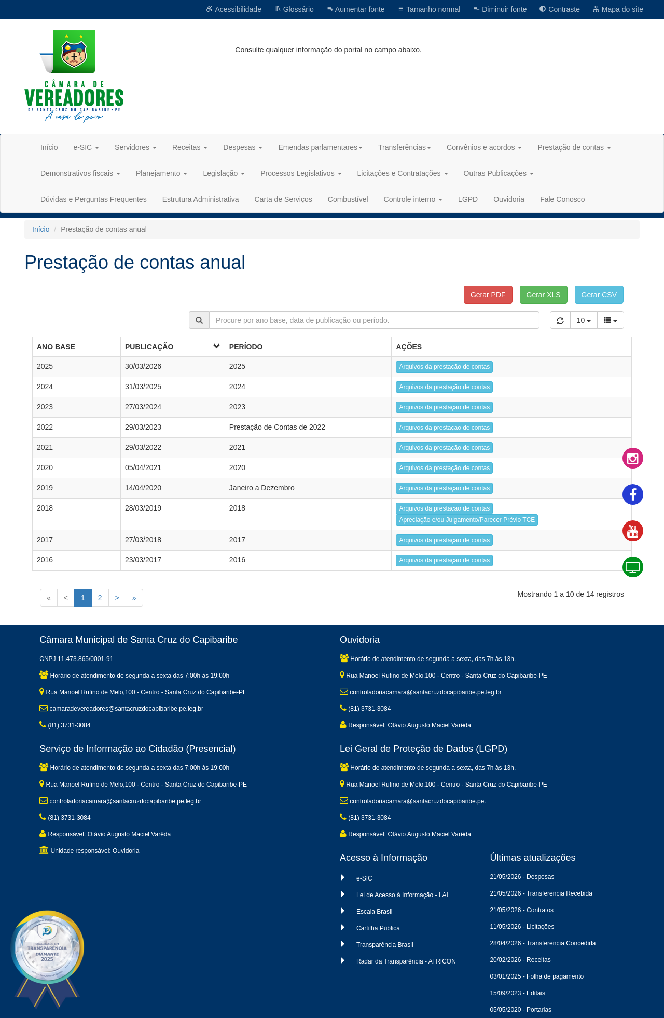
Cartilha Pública (378, 928)
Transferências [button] (404, 147)
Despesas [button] (242, 147)
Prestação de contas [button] (574, 147)
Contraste (559, 9)
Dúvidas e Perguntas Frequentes (93, 199)
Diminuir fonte (500, 9)
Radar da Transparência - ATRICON (406, 961)
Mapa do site (617, 9)
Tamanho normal (428, 9)
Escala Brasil (374, 911)
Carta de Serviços (283, 199)
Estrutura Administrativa (200, 199)
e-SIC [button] (86, 147)
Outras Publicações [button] (499, 173)
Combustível (348, 199)
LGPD (468, 199)
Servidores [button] (136, 147)
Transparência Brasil (384, 944)
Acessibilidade (233, 9)
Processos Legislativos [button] (300, 173)
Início (49, 147)
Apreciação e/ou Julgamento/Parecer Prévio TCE (467, 520)
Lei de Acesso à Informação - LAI (402, 895)
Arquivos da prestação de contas (444, 366)
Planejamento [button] (162, 173)
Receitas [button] (190, 147)
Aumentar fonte (355, 9)
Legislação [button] (224, 173)
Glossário (294, 9)
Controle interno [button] (413, 199)
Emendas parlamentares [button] (320, 147)
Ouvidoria (508, 199)
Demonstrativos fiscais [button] (80, 173)
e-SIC (364, 878)
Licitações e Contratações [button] (402, 173)
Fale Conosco (562, 199)
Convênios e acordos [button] (484, 147)
